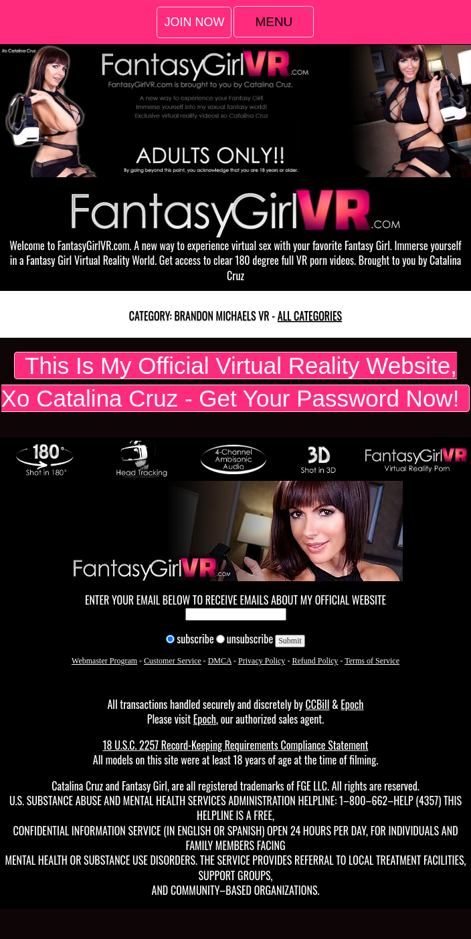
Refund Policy (315, 660)
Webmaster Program (104, 660)
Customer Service (172, 660)
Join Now (194, 22)
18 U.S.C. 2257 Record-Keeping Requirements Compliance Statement (235, 745)
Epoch (352, 704)
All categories (310, 316)
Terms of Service (372, 660)
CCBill (317, 704)
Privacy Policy (261, 660)
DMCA (219, 660)
